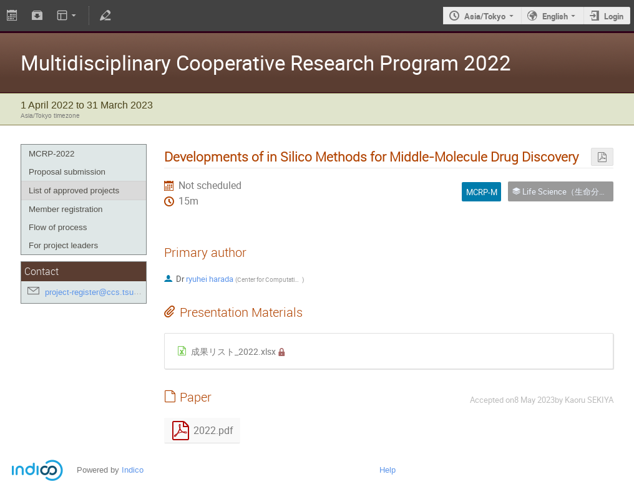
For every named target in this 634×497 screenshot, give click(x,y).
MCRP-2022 (51, 153)
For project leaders (63, 245)
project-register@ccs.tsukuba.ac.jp (108, 292)
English (555, 16)
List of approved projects (74, 190)
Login (613, 16)
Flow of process (58, 227)
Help (387, 470)
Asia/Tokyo (484, 16)
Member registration (66, 209)
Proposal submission (67, 171)
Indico (133, 470)
